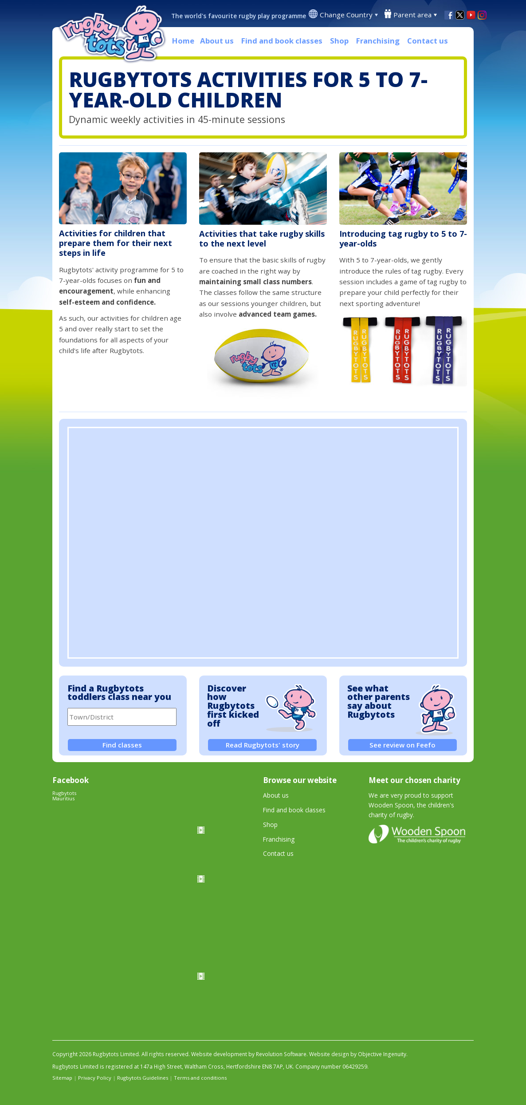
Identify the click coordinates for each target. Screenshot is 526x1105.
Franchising (378, 41)
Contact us (427, 41)
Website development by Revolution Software (248, 1054)
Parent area (412, 14)
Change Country (346, 14)
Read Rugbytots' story (262, 744)
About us (217, 41)
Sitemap (62, 1077)
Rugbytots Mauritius (64, 795)
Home (183, 41)
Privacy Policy (94, 1077)
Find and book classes (281, 41)
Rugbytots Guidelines (142, 1077)
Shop (339, 41)
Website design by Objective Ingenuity (357, 1054)
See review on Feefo (402, 744)
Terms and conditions (200, 1077)
